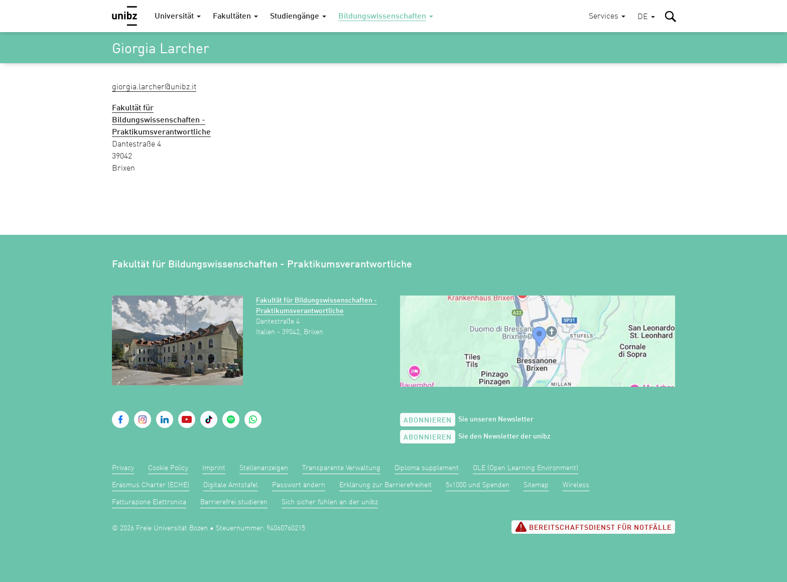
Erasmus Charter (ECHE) (150, 485)
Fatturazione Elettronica (149, 502)
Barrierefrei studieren (234, 502)
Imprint (213, 468)
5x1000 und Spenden (477, 485)
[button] (646, 17)
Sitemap (536, 485)
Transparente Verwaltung (341, 468)
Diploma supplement (427, 468)
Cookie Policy (168, 468)
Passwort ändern (298, 485)
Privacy (123, 468)
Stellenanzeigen (263, 468)
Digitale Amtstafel (230, 485)
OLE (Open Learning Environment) (525, 468)
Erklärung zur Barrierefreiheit (385, 485)
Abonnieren (428, 420)
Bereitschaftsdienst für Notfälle (593, 527)
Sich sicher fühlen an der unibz (330, 502)
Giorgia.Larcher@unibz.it (154, 87)
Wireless (576, 485)
